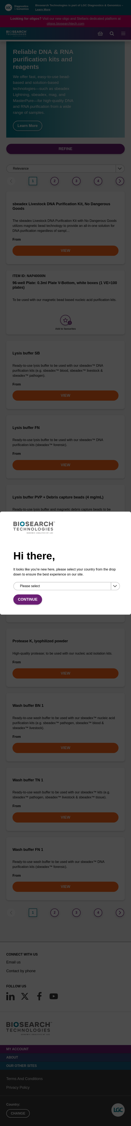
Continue (27, 599)
